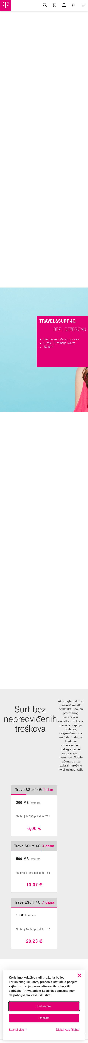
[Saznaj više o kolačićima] (18, 1029)
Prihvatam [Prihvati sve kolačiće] (44, 1006)
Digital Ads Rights (67, 1029)
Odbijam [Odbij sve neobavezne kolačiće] (44, 1017)
